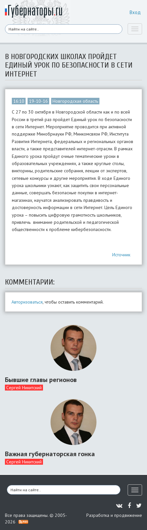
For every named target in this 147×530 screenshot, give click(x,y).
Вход (135, 12)
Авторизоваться (27, 302)
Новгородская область (75, 101)
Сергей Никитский (24, 388)
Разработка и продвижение (114, 515)
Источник (121, 255)
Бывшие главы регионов (41, 380)
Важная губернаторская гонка (50, 454)
